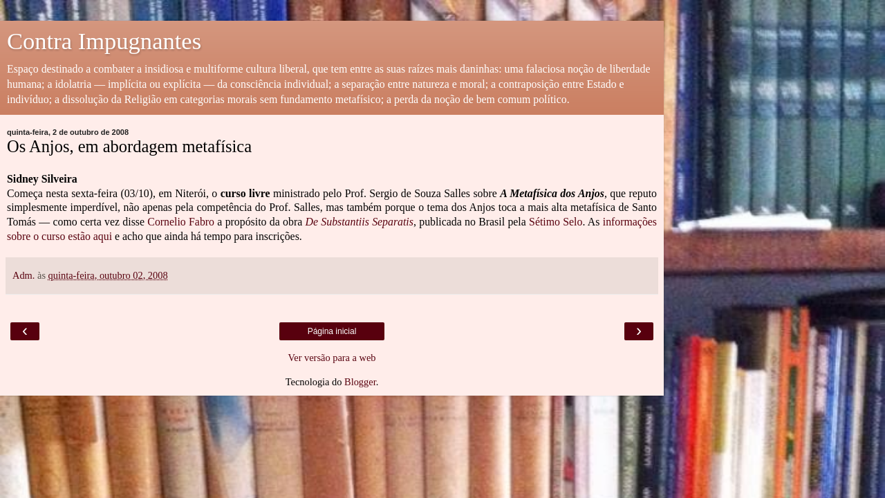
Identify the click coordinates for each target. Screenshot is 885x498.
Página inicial (332, 331)
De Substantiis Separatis (359, 222)
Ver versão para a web (331, 357)
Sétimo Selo (555, 222)
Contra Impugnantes (104, 41)
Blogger (360, 381)
